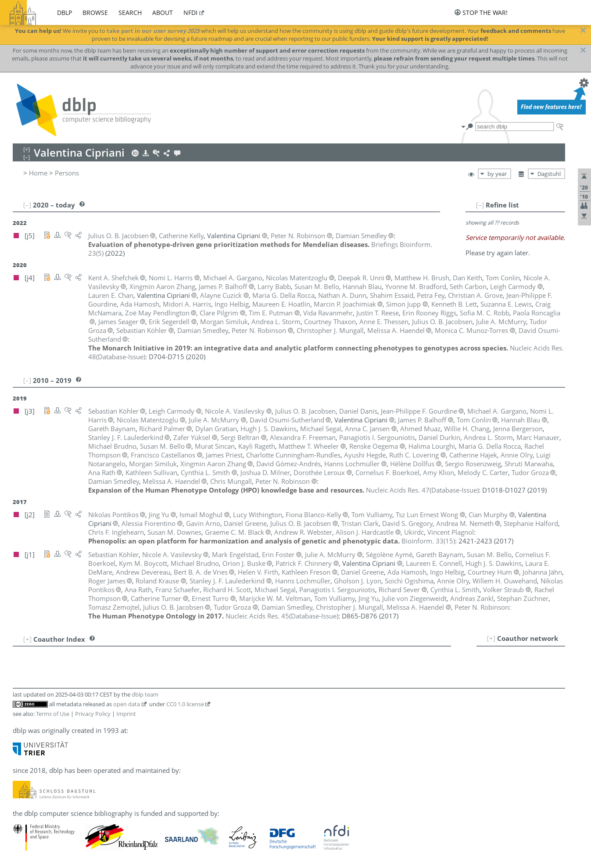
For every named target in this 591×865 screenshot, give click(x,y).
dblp (64, 12)
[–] (480, 204)
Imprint (126, 714)
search (130, 12)
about (162, 12)
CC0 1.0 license (185, 704)
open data (126, 704)
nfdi (190, 12)
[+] (491, 638)
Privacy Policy (93, 714)
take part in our (153, 31)
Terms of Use (52, 714)
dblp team (145, 694)
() (422, 490)
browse (95, 12)
